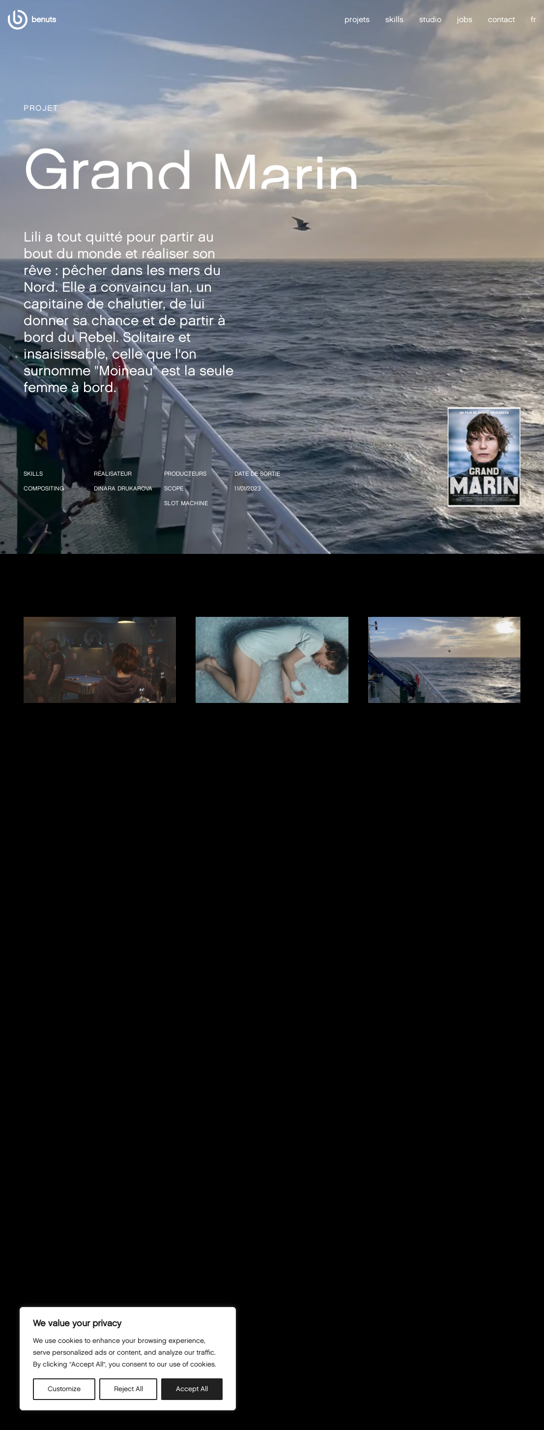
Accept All (192, 1389)
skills (394, 19)
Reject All (128, 1389)
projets (357, 19)
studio (430, 19)
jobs (464, 19)
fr (533, 20)
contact (501, 19)
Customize (64, 1389)
